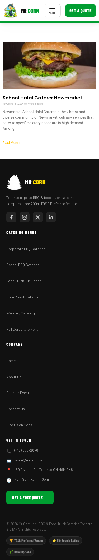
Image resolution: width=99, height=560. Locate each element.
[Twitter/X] (38, 217)
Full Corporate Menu (22, 329)
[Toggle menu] (52, 10)
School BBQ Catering (23, 264)
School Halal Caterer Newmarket (42, 97)
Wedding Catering (20, 313)
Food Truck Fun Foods (23, 281)
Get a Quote (80, 10)
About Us (13, 376)
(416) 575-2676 (26, 450)
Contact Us (15, 408)
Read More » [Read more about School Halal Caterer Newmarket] (11, 143)
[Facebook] (11, 217)
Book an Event (17, 392)
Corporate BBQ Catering (25, 249)
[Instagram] (25, 217)
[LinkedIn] (51, 217)
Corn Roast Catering (22, 297)
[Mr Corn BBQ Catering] (21, 10)
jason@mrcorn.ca (28, 460)
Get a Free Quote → (30, 497)
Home (11, 360)
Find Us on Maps (19, 425)
